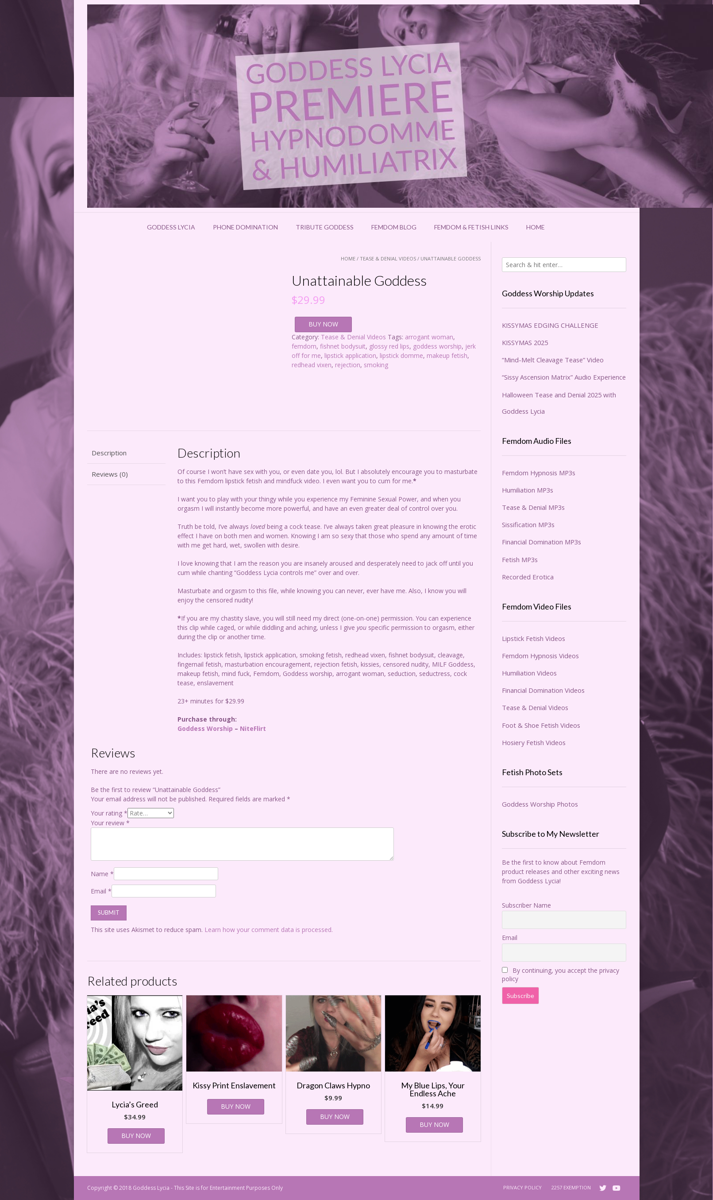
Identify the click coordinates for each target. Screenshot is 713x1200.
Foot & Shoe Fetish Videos (541, 725)
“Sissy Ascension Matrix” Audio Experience (564, 377)
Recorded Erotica (528, 576)
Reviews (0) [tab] (110, 474)
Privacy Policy (522, 1187)
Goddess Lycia (171, 227)
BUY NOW (323, 324)
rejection (347, 365)
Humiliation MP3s (527, 489)
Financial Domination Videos (543, 690)
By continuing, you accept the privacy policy (560, 974)
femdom (304, 346)
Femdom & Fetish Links (471, 227)
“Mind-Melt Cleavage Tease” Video (553, 359)
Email (101, 891)
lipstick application (350, 355)
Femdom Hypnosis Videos (540, 655)
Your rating (109, 813)
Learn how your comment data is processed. (268, 929)
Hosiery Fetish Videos (534, 742)
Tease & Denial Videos (388, 258)
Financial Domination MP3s (541, 541)
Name (102, 874)
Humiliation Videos (529, 672)
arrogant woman (429, 337)
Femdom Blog (393, 227)
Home (535, 227)
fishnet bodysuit (343, 346)
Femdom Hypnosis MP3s (538, 472)
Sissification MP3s (528, 524)
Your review (110, 823)
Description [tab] (109, 452)
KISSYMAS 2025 (525, 342)
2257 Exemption (571, 1187)
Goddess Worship (205, 728)
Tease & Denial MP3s (533, 507)
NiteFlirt (253, 728)
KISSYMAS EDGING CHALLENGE (550, 325)
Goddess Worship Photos (540, 804)
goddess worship (437, 346)
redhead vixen (311, 365)
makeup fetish (447, 355)
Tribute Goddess (325, 227)
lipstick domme (401, 355)
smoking (376, 365)
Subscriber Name (526, 905)
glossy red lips (389, 346)
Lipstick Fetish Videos (533, 638)
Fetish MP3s (520, 559)
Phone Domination (245, 227)
